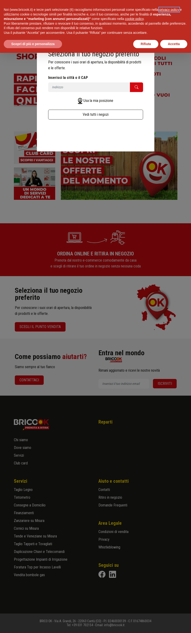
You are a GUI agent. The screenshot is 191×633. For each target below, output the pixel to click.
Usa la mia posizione (98, 100)
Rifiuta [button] (146, 44)
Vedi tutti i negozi (96, 114)
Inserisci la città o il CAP (68, 77)
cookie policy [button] (134, 19)
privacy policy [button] (169, 10)
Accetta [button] (174, 44)
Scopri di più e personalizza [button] (33, 44)
